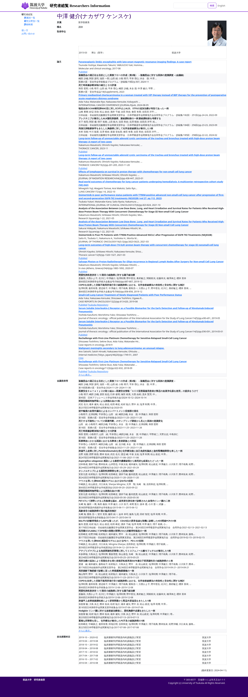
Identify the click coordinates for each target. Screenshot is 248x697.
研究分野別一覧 (32, 21)
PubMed (83, 71)
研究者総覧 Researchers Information (80, 6)
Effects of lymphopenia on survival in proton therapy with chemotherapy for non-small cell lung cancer (135, 171)
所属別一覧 (29, 17)
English (221, 5)
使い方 (25, 30)
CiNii (81, 358)
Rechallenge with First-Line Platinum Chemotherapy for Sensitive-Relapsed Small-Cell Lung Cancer (133, 361)
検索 (212, 5)
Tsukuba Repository (98, 304)
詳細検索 (28, 24)
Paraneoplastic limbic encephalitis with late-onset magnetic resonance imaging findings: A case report (135, 61)
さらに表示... (85, 374)
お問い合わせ (28, 33)
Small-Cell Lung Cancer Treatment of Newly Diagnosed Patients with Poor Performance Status (130, 294)
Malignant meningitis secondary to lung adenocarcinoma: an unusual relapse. (121, 348)
